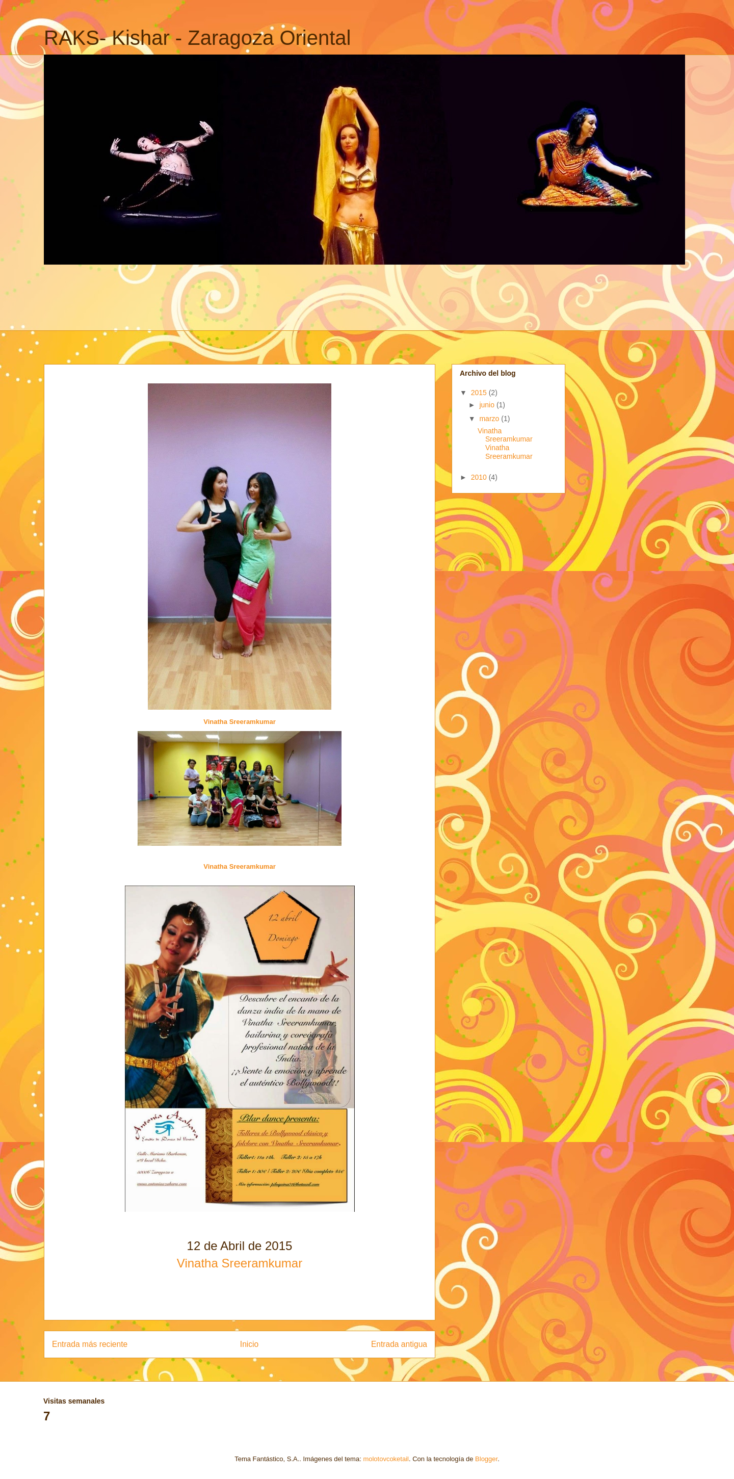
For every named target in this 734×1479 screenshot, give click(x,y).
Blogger (486, 1459)
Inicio (249, 1344)
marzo (490, 418)
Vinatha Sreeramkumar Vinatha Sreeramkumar (505, 443)
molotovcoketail (386, 1459)
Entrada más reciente (89, 1344)
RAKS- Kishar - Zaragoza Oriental (197, 38)
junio (487, 405)
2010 (480, 477)
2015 (480, 392)
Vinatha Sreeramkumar (239, 721)
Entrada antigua (399, 1344)
